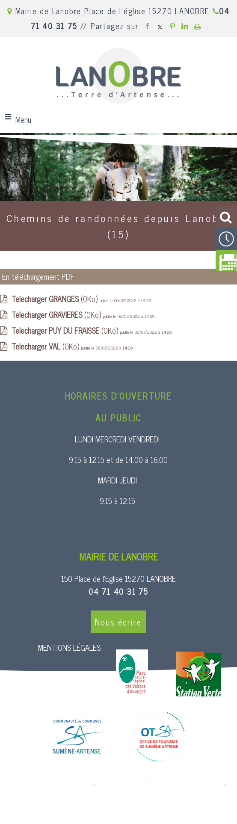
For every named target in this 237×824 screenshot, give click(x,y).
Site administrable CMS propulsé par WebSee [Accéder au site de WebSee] (159, 784)
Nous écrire (118, 622)
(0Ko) (56, 298)
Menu (23, 119)
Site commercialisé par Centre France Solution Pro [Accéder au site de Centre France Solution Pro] (77, 777)
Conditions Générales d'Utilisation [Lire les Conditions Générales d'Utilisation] (118, 791)
